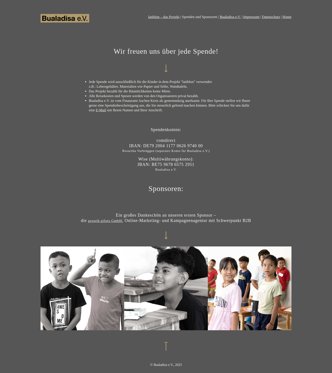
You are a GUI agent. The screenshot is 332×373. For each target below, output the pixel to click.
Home (286, 17)
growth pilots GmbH (105, 221)
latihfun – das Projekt (164, 17)
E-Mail (101, 110)
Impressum (251, 17)
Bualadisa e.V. (230, 17)
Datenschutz (271, 17)
